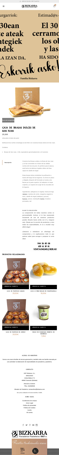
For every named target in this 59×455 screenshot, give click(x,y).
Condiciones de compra (29, 400)
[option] (29, 104)
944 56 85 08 (43, 244)
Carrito (29, 410)
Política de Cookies (29, 407)
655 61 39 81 (25, 1)
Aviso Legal (29, 403)
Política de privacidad (29, 405)
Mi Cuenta (35, 1)
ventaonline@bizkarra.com (37, 389)
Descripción (7, 162)
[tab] (11, 162)
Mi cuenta (29, 412)
